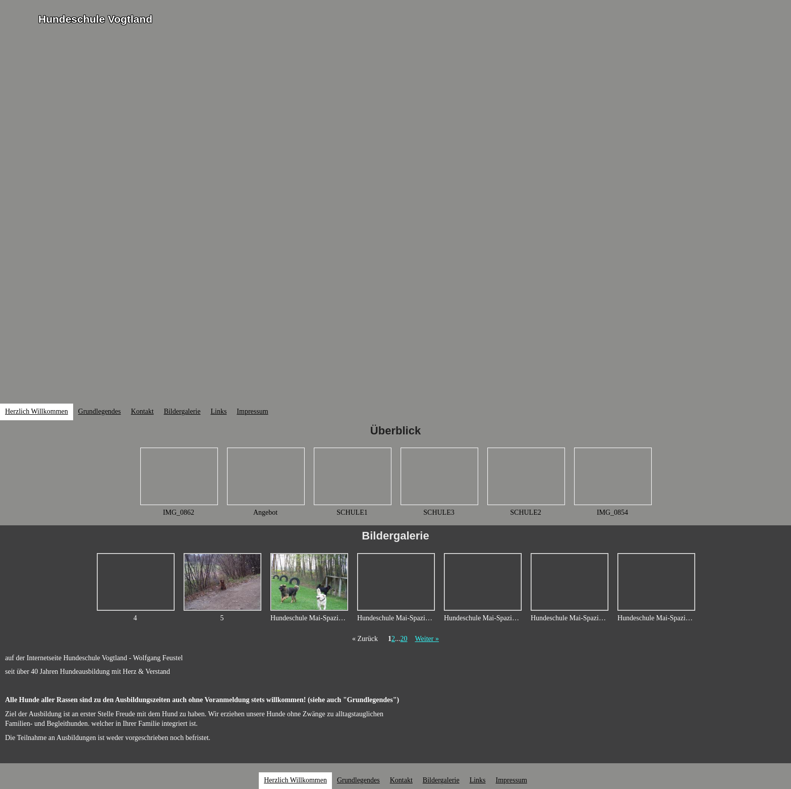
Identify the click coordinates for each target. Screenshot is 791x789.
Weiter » (426, 639)
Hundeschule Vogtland (95, 19)
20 (403, 639)
